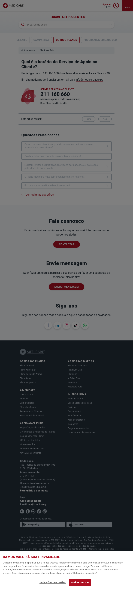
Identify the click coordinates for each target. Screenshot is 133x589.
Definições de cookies (53, 582)
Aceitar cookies (80, 582)
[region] (66, 570)
